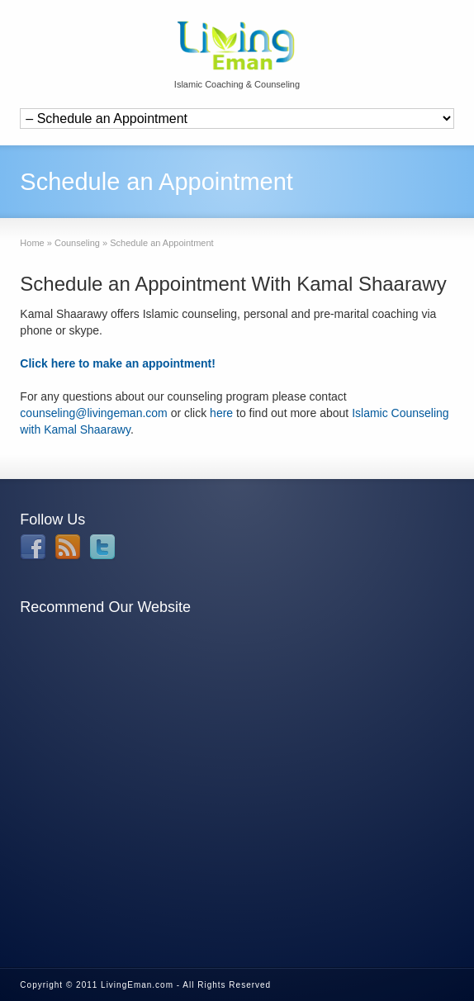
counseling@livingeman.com (93, 413)
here (221, 413)
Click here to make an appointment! (118, 363)
